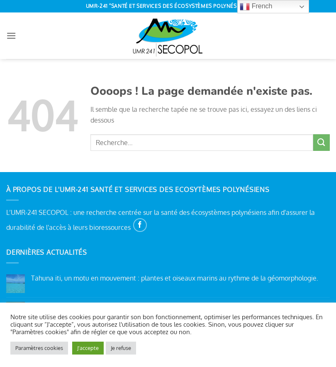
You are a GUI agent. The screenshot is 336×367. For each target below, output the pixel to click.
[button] (11, 35)
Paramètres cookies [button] (39, 348)
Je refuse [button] (121, 348)
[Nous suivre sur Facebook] (140, 225)
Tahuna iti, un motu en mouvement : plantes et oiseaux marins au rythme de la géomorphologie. (174, 278)
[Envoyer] (321, 142)
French (256, 7)
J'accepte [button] (88, 348)
